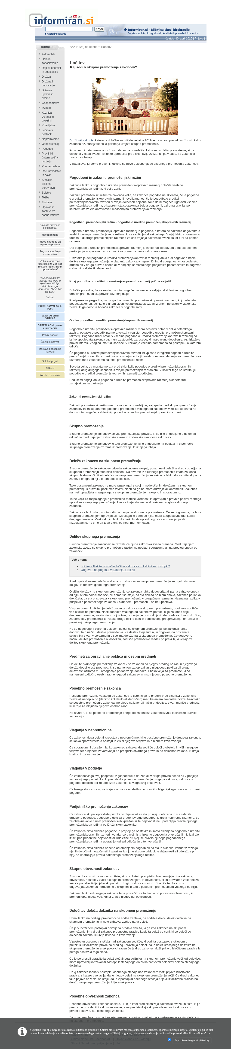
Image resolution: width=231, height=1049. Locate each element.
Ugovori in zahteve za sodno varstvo (50, 211)
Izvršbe (46, 107)
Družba (46, 76)
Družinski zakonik (81, 140)
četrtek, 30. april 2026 (179, 38)
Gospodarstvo (50, 103)
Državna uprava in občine (47, 94)
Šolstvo (46, 192)
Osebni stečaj (50, 144)
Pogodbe (47, 148)
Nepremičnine (50, 139)
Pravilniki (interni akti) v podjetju (50, 157)
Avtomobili (48, 54)
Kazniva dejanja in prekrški (48, 116)
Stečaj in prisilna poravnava (48, 183)
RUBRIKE (47, 47)
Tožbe (45, 197)
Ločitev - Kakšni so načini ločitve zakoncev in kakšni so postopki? (125, 566)
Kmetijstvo (48, 125)
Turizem (47, 202)
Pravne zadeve (51, 166)
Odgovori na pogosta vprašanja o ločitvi (108, 570)
